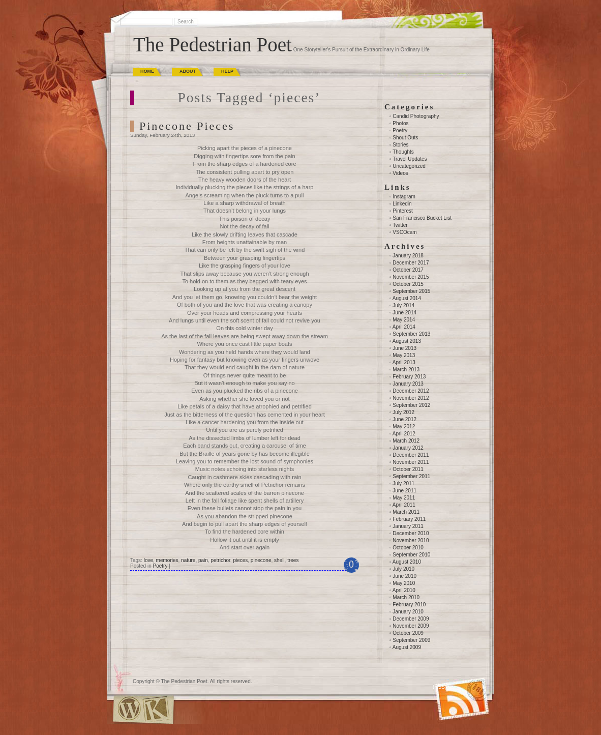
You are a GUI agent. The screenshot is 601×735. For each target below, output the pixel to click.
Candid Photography (416, 116)
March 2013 (406, 369)
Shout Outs (405, 137)
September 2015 (411, 291)
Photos (400, 123)
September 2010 (411, 554)
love (148, 560)
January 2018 (408, 255)
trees (292, 560)
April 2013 (404, 362)
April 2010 (404, 590)
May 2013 (404, 355)
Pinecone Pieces (186, 126)
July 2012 (403, 412)
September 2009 (411, 640)
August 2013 (407, 341)
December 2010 (411, 533)
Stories (400, 145)
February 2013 (409, 376)
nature (188, 560)
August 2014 (407, 298)
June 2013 (404, 348)
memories (167, 560)
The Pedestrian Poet (212, 44)
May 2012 (404, 426)
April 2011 (404, 505)
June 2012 (404, 419)
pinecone (261, 560)
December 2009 (411, 619)
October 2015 (408, 284)
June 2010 (404, 576)
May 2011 (404, 498)
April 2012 (404, 433)
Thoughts (403, 152)
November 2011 (411, 462)
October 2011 (408, 469)
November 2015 (411, 277)
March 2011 (406, 512)
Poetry (160, 566)
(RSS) (439, 687)
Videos (400, 173)
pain (203, 560)
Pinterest (402, 211)
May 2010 (404, 583)
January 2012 (408, 448)
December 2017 (411, 263)
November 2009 (411, 626)
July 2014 (403, 305)
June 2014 (404, 312)
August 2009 (407, 647)
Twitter (400, 225)
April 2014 (404, 327)
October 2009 (408, 633)
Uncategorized (409, 166)
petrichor (220, 560)
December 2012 (411, 391)
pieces (240, 560)
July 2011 (403, 483)
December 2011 (411, 455)
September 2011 (411, 476)
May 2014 (404, 319)
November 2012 (411, 398)
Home (147, 71)
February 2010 (409, 604)
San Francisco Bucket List (422, 218)
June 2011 (404, 490)
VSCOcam (404, 232)
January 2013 (408, 384)
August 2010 (407, 562)
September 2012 (411, 405)
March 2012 (406, 441)
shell (279, 560)
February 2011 (409, 519)
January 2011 (408, 526)
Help (227, 71)
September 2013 (411, 334)
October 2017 (408, 270)
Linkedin (402, 204)
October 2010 (408, 547)
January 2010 (408, 611)
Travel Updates (410, 159)
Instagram (404, 196)
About (187, 71)
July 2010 (403, 569)
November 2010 (411, 540)
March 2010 (406, 597)
